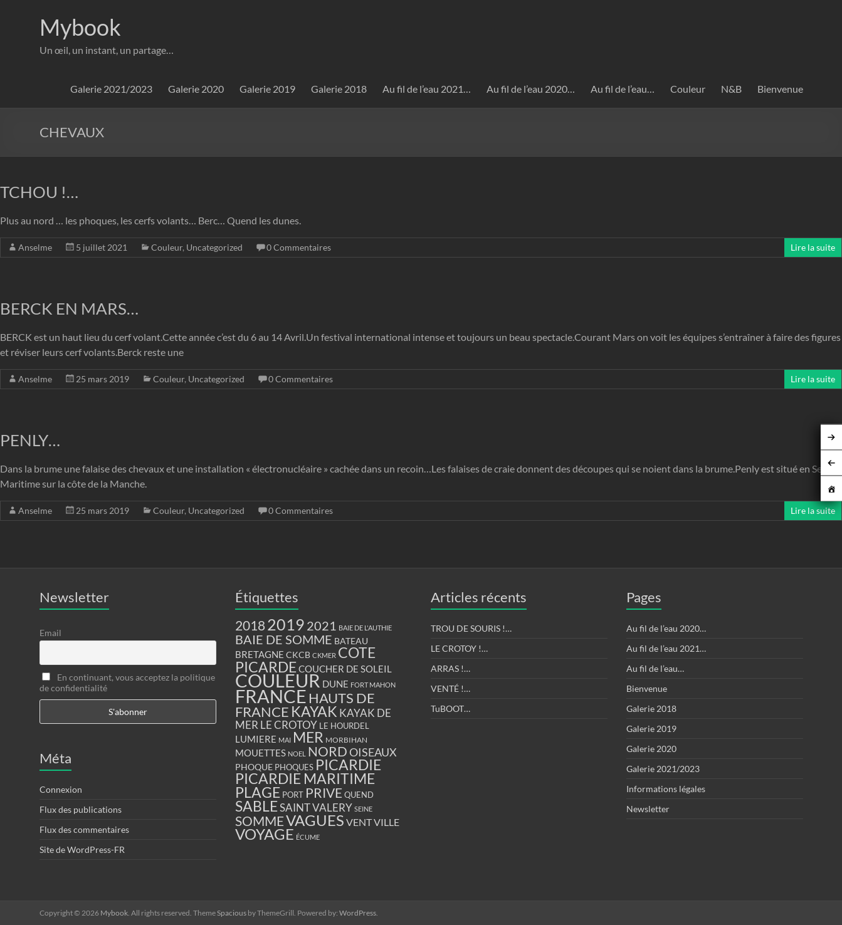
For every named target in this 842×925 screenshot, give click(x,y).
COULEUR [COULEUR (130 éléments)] (277, 680)
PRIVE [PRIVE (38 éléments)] (323, 792)
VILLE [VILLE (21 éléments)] (386, 822)
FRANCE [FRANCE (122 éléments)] (271, 696)
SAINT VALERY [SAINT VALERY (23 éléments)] (316, 807)
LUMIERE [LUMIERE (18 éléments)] (255, 739)
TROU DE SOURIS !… (471, 628)
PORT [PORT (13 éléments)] (292, 795)
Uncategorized (214, 247)
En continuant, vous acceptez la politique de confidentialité (127, 682)
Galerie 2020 (196, 89)
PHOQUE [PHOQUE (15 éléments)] (254, 766)
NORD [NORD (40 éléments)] (327, 751)
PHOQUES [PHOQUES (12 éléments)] (294, 767)
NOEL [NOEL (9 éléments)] (297, 754)
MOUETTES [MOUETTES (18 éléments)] (260, 752)
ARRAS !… (450, 668)
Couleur (687, 89)
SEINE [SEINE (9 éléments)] (363, 809)
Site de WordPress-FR (82, 849)
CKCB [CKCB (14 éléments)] (298, 655)
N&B (731, 89)
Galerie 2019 (267, 89)
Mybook (80, 27)
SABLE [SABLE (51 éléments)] (256, 806)
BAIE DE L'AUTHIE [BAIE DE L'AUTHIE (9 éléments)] (365, 628)
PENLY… (30, 440)
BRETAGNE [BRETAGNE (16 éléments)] (259, 654)
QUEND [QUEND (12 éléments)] (359, 795)
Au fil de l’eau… (623, 89)
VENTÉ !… (450, 688)
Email (50, 632)
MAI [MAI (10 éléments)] (284, 740)
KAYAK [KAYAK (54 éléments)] (314, 711)
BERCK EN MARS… (69, 308)
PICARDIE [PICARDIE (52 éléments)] (348, 764)
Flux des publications (80, 809)
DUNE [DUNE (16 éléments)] (335, 684)
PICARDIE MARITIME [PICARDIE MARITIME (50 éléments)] (305, 778)
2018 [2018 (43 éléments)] (250, 625)
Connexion (60, 789)
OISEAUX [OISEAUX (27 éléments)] (373, 752)
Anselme (35, 247)
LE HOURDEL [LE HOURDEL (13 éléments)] (344, 726)
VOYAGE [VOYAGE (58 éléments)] (264, 834)
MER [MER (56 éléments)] (308, 737)
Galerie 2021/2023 (111, 89)
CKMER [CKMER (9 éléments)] (324, 655)
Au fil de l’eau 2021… (426, 89)
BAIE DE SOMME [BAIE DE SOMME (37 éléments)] (283, 639)
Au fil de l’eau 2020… (531, 89)
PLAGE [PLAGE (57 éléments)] (257, 792)
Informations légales (665, 788)
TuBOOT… (450, 708)
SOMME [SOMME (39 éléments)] (259, 820)
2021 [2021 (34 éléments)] (322, 626)
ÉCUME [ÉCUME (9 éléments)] (308, 837)
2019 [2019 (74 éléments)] (286, 624)
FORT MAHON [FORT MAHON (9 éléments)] (373, 685)
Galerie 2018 (339, 89)
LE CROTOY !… (459, 648)
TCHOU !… (39, 192)
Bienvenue (780, 89)
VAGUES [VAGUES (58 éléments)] (315, 820)
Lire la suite (813, 247)
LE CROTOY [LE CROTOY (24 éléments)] (288, 724)
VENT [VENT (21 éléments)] (359, 822)
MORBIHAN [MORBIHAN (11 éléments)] (346, 740)
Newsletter (648, 808)
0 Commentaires (298, 247)
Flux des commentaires (84, 829)
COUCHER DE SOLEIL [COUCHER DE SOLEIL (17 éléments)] (345, 668)
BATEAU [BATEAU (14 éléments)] (351, 641)
